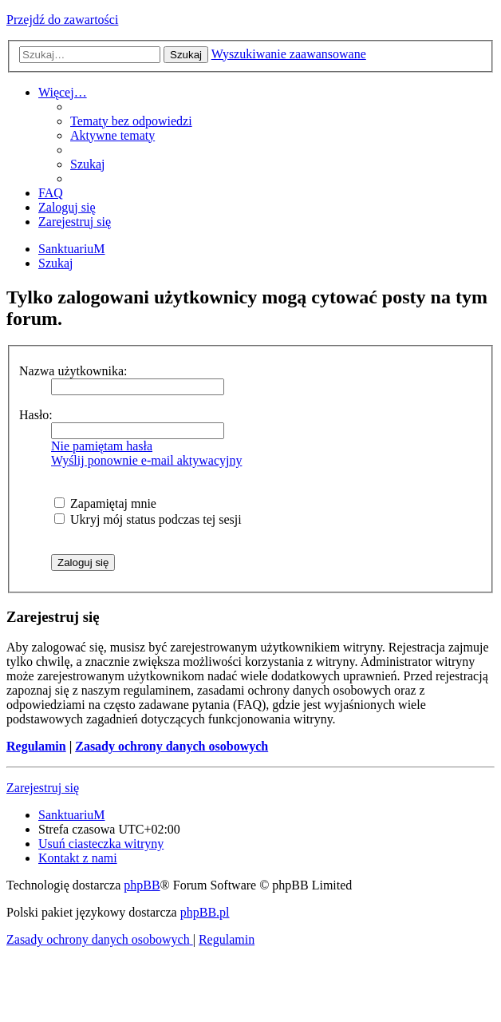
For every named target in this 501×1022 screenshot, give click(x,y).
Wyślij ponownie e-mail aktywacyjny (146, 460)
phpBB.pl (205, 912)
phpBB (142, 885)
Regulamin (36, 746)
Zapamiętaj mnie (105, 503)
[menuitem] (131, 121)
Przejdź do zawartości (62, 19)
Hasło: (36, 415)
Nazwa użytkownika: (73, 371)
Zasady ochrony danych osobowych (171, 746)
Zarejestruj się (42, 787)
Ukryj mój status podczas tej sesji (148, 519)
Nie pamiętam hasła (101, 446)
